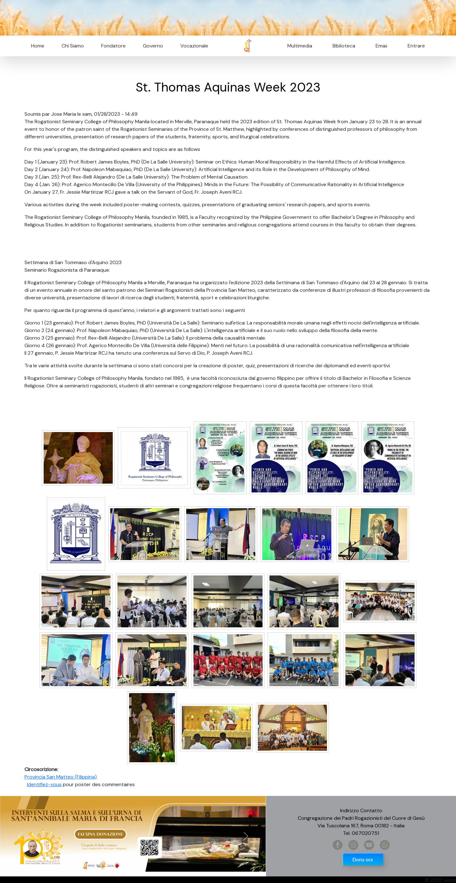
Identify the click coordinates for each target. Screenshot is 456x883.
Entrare (416, 45)
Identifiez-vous (44, 784)
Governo (153, 45)
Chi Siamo (73, 45)
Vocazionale (194, 45)
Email (380, 45)
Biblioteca (344, 45)
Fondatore (113, 45)
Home (37, 45)
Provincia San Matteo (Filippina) (60, 777)
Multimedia (299, 45)
